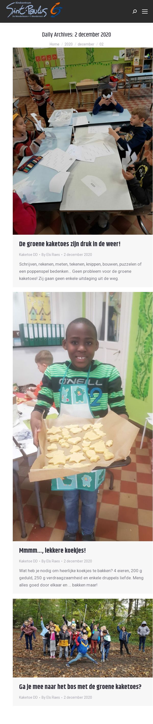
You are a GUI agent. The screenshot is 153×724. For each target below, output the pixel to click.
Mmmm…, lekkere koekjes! (52, 551)
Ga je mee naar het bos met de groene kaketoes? (80, 687)
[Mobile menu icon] (145, 11)
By (51, 255)
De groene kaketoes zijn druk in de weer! (70, 244)
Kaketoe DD (28, 255)
